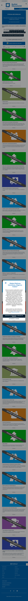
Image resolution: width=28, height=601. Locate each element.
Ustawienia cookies (14, 318)
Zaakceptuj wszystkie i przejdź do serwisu (14, 316)
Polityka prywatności (15, 312)
